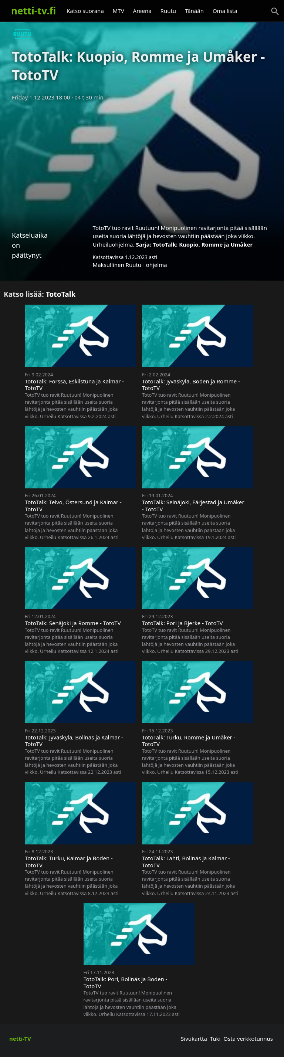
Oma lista (225, 10)
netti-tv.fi (33, 10)
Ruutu (168, 10)
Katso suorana (85, 10)
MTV (118, 10)
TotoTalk (61, 294)
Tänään (194, 10)
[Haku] (275, 11)
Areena (142, 10)
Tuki (215, 1038)
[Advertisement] (142, 160)
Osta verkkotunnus (248, 1038)
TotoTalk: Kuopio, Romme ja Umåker (203, 244)
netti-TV (20, 1038)
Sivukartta (194, 1038)
